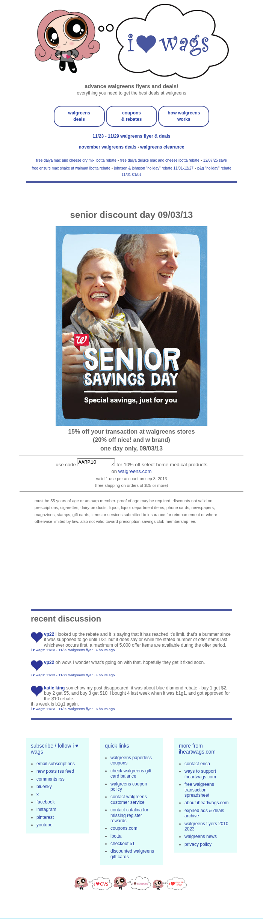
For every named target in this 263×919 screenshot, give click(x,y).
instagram (46, 810)
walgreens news (200, 837)
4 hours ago (105, 651)
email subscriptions (55, 764)
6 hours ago (105, 710)
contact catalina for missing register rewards (129, 816)
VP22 (49, 635)
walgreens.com (135, 472)
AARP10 (96, 462)
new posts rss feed (55, 772)
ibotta (115, 837)
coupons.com (123, 829)
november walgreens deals (108, 147)
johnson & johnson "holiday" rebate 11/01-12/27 (153, 168)
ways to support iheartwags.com (200, 775)
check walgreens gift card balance (130, 774)
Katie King (54, 689)
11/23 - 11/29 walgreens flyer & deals (131, 136)
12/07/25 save (215, 160)
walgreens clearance (162, 147)
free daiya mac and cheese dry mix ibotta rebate (76, 160)
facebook (45, 803)
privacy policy (198, 845)
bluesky (44, 787)
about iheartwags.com (206, 803)
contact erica (197, 764)
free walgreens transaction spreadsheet (199, 791)
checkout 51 (122, 844)
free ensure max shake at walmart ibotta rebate (71, 168)
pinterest (45, 818)
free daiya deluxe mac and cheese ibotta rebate (160, 160)
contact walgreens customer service (128, 800)
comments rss (50, 780)
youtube (44, 826)
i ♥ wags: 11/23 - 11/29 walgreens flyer (62, 651)
